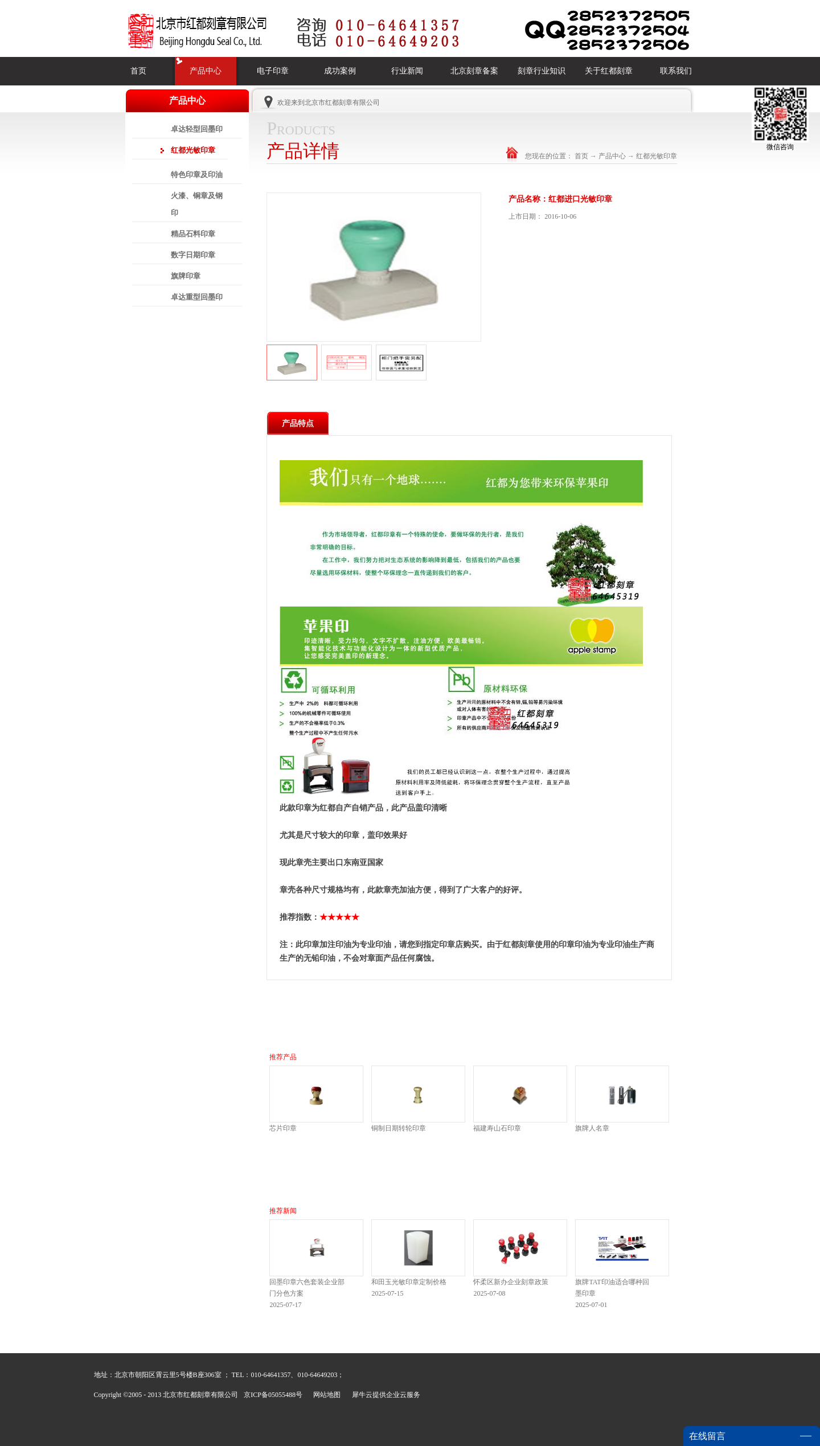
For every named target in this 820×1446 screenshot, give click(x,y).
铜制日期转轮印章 (398, 1128)
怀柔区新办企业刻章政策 (510, 1282)
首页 (138, 71)
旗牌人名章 (592, 1128)
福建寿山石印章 (497, 1128)
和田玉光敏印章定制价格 (408, 1282)
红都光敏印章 (656, 156)
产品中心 (612, 156)
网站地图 (325, 1395)
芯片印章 (283, 1128)
